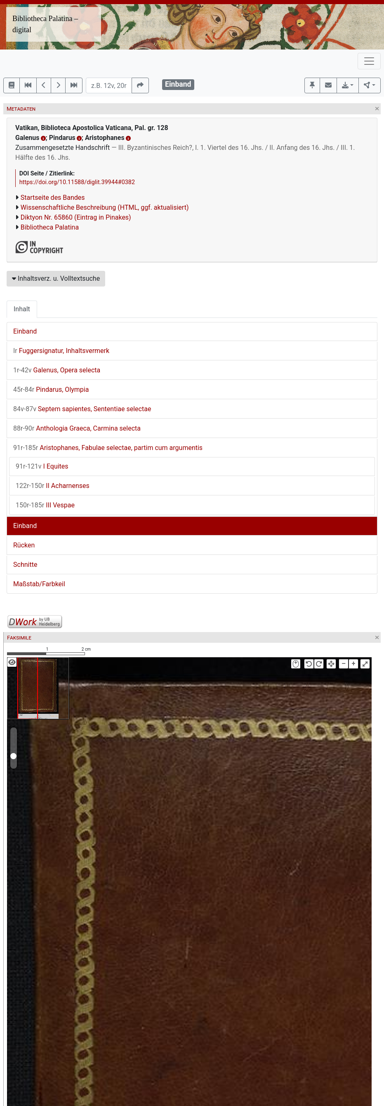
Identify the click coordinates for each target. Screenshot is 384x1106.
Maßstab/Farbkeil (39, 584)
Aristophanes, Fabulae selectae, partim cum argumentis (108, 448)
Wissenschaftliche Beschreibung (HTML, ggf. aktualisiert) (105, 207)
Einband (25, 331)
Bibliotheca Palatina (50, 227)
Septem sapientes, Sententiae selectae (82, 409)
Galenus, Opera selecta (56, 370)
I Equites (42, 466)
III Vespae (45, 505)
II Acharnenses (53, 486)
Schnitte (25, 564)
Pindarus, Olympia (51, 389)
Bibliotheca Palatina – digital (45, 24)
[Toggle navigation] (369, 61)
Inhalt (22, 309)
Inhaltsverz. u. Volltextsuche (56, 278)
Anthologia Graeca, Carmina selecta (77, 428)
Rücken (24, 545)
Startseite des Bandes (53, 197)
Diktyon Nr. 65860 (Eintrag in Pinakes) (76, 217)
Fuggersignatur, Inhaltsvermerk (61, 351)
